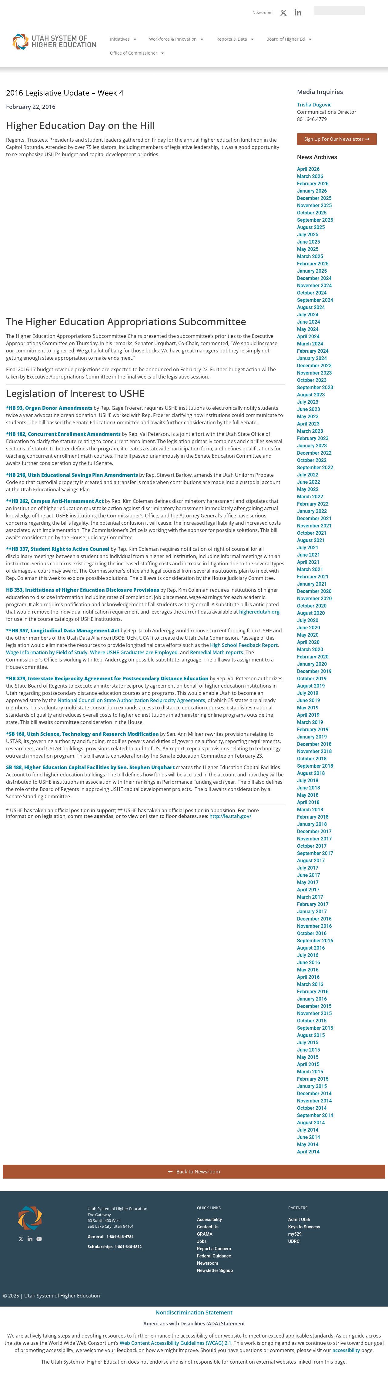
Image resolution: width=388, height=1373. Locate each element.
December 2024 (314, 278)
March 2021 (310, 569)
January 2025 (312, 271)
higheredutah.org (259, 611)
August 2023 (311, 395)
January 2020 (312, 664)
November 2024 (314, 285)
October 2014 (312, 1108)
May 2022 (308, 489)
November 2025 (314, 205)
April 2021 (308, 562)
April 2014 (308, 1152)
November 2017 (314, 839)
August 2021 (311, 540)
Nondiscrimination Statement (194, 1312)
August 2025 (311, 227)
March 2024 (310, 344)
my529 (295, 1234)
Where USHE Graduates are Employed (134, 652)
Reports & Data (235, 39)
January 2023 (312, 446)
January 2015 (312, 1086)
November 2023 (314, 373)
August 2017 (311, 860)
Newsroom (207, 1263)
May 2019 (308, 708)
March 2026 (310, 176)
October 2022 (312, 460)
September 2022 (315, 467)
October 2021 (312, 533)
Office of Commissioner (137, 53)
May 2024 (308, 329)
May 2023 (308, 416)
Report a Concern (214, 1248)
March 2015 (310, 1072)
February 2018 (313, 817)
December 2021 (314, 518)
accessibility (346, 1350)
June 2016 (308, 962)
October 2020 (312, 606)
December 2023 (314, 365)
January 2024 (312, 358)
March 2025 (310, 256)
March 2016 (310, 984)
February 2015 (313, 1079)
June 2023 (308, 409)
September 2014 (315, 1115)
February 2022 (313, 504)
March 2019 (310, 722)
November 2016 (314, 926)
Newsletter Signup (215, 1270)
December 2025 (314, 198)
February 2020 (313, 657)
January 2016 (312, 999)
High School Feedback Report (244, 645)
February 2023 (313, 438)
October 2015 (312, 1021)
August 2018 (311, 773)
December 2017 (314, 831)
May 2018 (308, 795)
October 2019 (312, 678)
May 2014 (308, 1144)
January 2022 (312, 511)
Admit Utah (299, 1219)
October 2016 (312, 933)
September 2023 (315, 387)
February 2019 (313, 729)
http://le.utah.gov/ (230, 816)
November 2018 (314, 751)
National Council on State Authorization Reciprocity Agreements (131, 700)
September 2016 (315, 941)
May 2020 (308, 635)
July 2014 (307, 1130)
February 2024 (313, 351)
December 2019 (314, 671)
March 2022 (310, 497)
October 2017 (312, 846)
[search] (339, 10)
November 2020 (314, 598)
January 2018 (312, 824)
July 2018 (307, 780)
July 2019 (307, 693)
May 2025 (308, 249)
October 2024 (312, 293)
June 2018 (308, 788)
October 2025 (312, 213)
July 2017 (307, 868)
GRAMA (204, 1234)
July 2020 (307, 620)
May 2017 (308, 882)
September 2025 (315, 220)
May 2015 (308, 1057)
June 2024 (308, 322)
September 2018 (315, 766)
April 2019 (308, 715)
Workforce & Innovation (176, 39)
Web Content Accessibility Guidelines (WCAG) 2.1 (175, 1343)
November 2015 (314, 1013)
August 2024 (311, 307)
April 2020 (308, 642)
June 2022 (308, 482)
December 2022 (314, 453)
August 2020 (311, 613)
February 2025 (313, 264)
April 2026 (308, 169)
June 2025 (308, 242)
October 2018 (312, 759)
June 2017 (308, 875)
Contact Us (208, 1227)
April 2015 (308, 1064)
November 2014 (314, 1101)
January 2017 (312, 911)
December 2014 (314, 1093)
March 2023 (310, 431)
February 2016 (313, 991)
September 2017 (315, 853)
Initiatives (123, 39)
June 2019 (308, 700)
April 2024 (308, 336)
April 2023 (308, 424)
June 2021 (308, 555)
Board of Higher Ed (289, 39)
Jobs (202, 1241)
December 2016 (314, 919)
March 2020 (310, 649)
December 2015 (314, 1006)
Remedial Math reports (216, 652)
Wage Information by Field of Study (47, 652)
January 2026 (312, 191)
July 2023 (307, 402)
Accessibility (209, 1219)
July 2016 (307, 955)
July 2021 (307, 547)
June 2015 (308, 1050)
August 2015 (311, 1035)
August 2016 (311, 948)
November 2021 (314, 526)
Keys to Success (304, 1227)
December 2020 (314, 591)
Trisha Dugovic (314, 104)
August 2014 (311, 1123)
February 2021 (313, 577)
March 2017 (310, 897)
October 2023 (312, 380)
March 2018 (310, 810)
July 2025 (307, 234)
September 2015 (315, 1028)
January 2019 (312, 737)
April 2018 (308, 802)
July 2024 (307, 315)
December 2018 (314, 744)
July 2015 (307, 1042)
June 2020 (308, 628)
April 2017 (308, 890)
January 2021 (312, 584)
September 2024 (315, 300)
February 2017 (313, 904)
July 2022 (307, 475)
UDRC (293, 1241)
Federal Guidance (214, 1256)
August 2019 (311, 686)
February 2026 (313, 184)
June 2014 (308, 1137)
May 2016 (308, 970)
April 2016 (308, 977)
